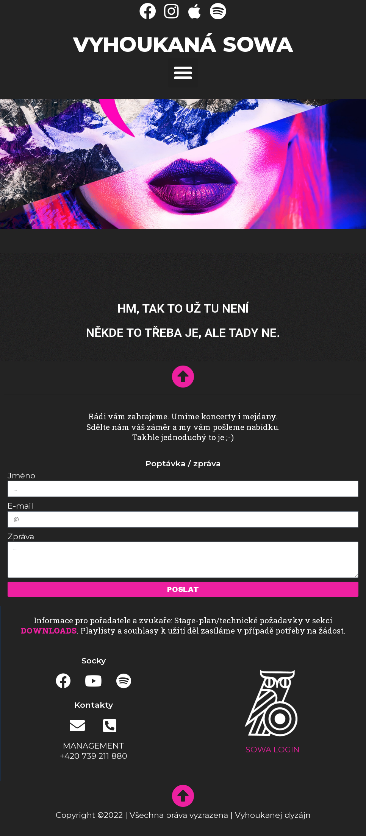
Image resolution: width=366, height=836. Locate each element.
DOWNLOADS (49, 630)
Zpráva (21, 536)
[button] (183, 72)
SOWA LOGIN (273, 749)
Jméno (21, 475)
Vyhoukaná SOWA (183, 44)
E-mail (20, 506)
